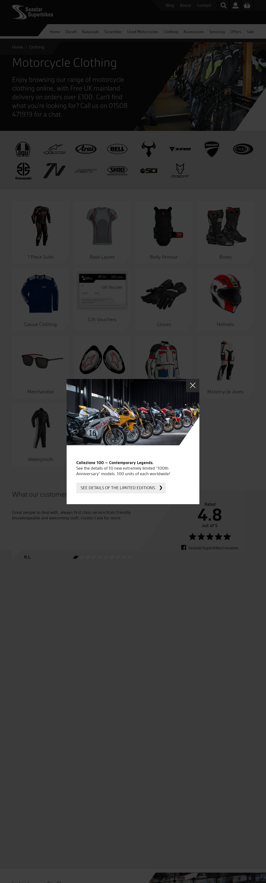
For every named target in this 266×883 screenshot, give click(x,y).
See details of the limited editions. (118, 487)
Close (192, 385)
